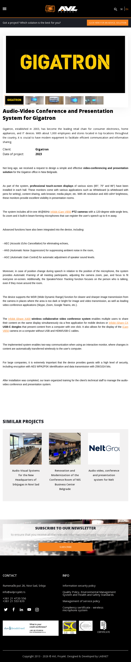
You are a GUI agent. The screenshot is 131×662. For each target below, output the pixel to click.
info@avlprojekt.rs (14, 591)
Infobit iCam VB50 (60, 211)
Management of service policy (81, 600)
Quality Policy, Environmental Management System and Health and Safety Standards (89, 593)
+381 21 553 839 (13, 600)
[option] (14, 100)
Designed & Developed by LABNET (88, 656)
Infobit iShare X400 (19, 318)
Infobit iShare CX (118, 322)
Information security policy (79, 585)
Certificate (103, 626)
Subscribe (66, 546)
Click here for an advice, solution (107, 22)
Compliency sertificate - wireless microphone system (83, 608)
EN (127, 9)
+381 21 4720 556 (14, 598)
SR (121, 9)
